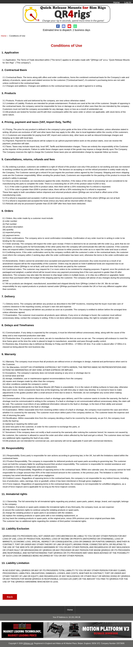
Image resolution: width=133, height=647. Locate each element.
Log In (127, 2)
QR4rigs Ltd (28, 643)
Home (116, 2)
